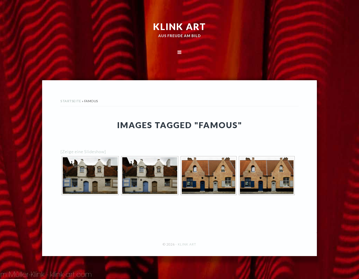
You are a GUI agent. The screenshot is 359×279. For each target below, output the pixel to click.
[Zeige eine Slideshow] (83, 151)
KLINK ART (179, 26)
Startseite (70, 101)
